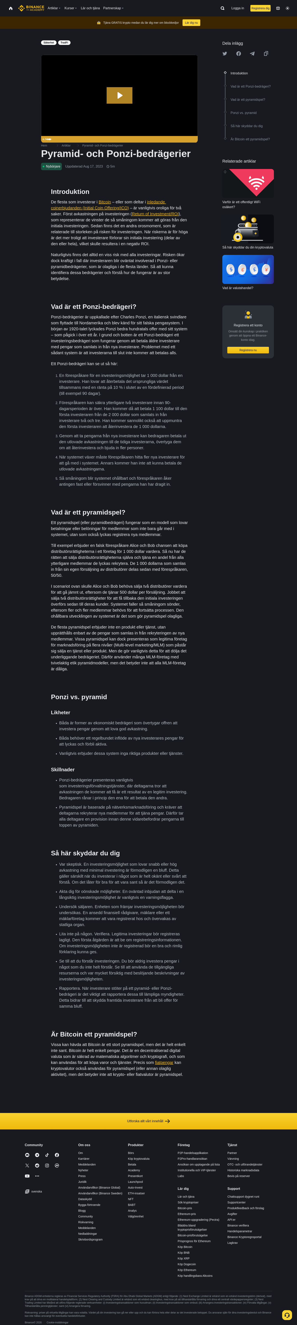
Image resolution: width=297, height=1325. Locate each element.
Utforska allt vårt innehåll (148, 1121)
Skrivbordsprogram (90, 1239)
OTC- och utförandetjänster (245, 1164)
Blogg (82, 1210)
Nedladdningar (87, 1233)
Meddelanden (87, 1164)
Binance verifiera (238, 1225)
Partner (232, 1153)
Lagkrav (232, 1242)
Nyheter (83, 1170)
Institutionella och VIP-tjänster (197, 1170)
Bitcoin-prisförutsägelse (193, 1235)
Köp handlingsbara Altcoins (195, 1275)
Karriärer (83, 1158)
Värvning (233, 1158)
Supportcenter (236, 1202)
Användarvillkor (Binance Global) (99, 1187)
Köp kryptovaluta (138, 1158)
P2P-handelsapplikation (193, 1153)
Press (82, 1176)
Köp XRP (184, 1258)
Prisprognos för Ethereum (194, 1241)
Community (85, 1216)
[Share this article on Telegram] (252, 53)
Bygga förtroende (89, 1205)
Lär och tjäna (186, 1196)
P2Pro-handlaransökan (192, 1158)
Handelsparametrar (239, 1231)
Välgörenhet (136, 1216)
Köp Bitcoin (185, 1247)
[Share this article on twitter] (224, 53)
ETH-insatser (136, 1193)
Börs (131, 1153)
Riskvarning (85, 1222)
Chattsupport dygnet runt (243, 1196)
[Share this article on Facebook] (238, 53)
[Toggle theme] (287, 8)
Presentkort (135, 1176)
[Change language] (278, 8)
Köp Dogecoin (187, 1264)
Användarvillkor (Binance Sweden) (100, 1193)
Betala (132, 1164)
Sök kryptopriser (188, 1202)
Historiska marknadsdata (243, 1170)
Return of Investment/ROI (155, 214)
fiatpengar (164, 1062)
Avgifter (232, 1214)
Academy (134, 1170)
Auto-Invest (135, 1187)
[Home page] (31, 8)
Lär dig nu (191, 22)
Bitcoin (105, 202)
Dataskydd (85, 1199)
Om (80, 1153)
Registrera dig (260, 8)
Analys (132, 1210)
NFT (130, 1199)
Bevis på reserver (238, 1176)
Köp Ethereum (187, 1270)
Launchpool (135, 1181)
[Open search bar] (221, 8)
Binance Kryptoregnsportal (244, 1237)
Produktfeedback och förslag (245, 1208)
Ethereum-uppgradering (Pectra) (198, 1219)
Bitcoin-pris (185, 1208)
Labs (181, 1176)
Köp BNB (184, 1252)
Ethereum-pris (187, 1214)
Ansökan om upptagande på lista (199, 1164)
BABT (132, 1205)
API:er (231, 1219)
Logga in (237, 8)
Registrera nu (248, 350)
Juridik (82, 1181)
